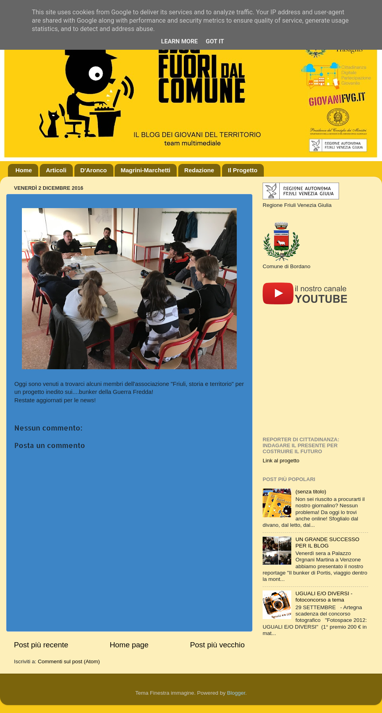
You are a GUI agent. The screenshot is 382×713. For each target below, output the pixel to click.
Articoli (56, 170)
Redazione (199, 170)
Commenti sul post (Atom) (69, 661)
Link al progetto (281, 461)
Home (24, 170)
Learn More (179, 41)
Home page (129, 645)
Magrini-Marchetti (145, 170)
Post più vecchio (217, 645)
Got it (215, 41)
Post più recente (41, 645)
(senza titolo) (310, 492)
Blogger (236, 693)
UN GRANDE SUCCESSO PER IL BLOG (327, 542)
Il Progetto (242, 170)
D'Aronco (93, 170)
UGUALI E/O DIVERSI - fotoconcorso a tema (323, 596)
